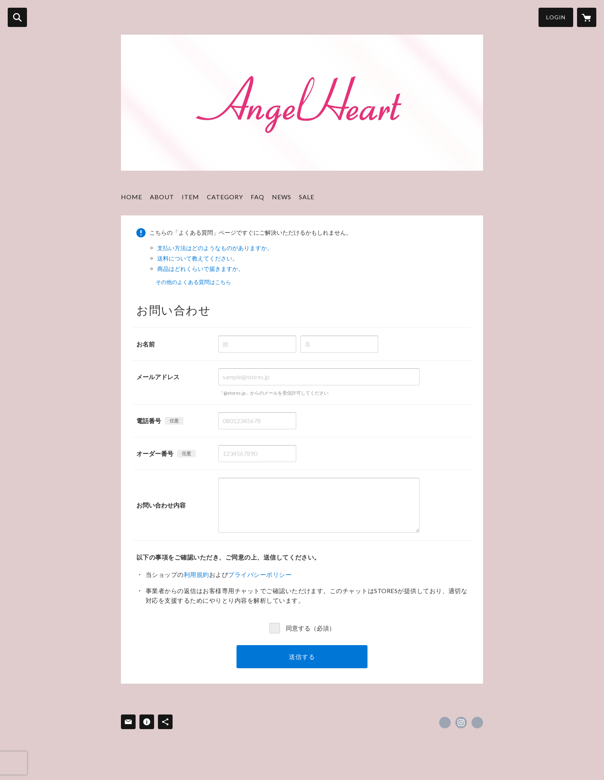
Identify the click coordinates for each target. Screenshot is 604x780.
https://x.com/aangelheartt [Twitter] (445, 722)
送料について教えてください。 (197, 258)
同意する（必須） (310, 628)
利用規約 (196, 574)
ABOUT (162, 196)
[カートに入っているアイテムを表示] (586, 17)
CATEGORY (225, 196)
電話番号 (148, 420)
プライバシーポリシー (260, 574)
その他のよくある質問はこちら (193, 282)
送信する (302, 656)
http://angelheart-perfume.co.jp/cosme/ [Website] (477, 722)
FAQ (257, 196)
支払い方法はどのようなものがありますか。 (215, 247)
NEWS (281, 196)
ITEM (190, 196)
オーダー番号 (154, 453)
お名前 (145, 344)
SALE (306, 196)
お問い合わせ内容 (161, 505)
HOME (131, 196)
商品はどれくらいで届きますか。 (200, 268)
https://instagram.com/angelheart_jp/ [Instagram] (461, 722)
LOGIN (555, 17)
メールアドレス (158, 376)
